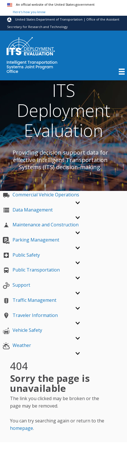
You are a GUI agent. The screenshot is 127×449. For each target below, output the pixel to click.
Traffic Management (29, 300)
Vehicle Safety (22, 330)
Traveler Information (30, 315)
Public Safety (21, 255)
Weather (17, 345)
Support (16, 285)
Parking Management (31, 240)
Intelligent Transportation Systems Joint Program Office (32, 67)
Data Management (28, 210)
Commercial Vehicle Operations (41, 194)
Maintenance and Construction (41, 224)
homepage (21, 428)
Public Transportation (31, 270)
